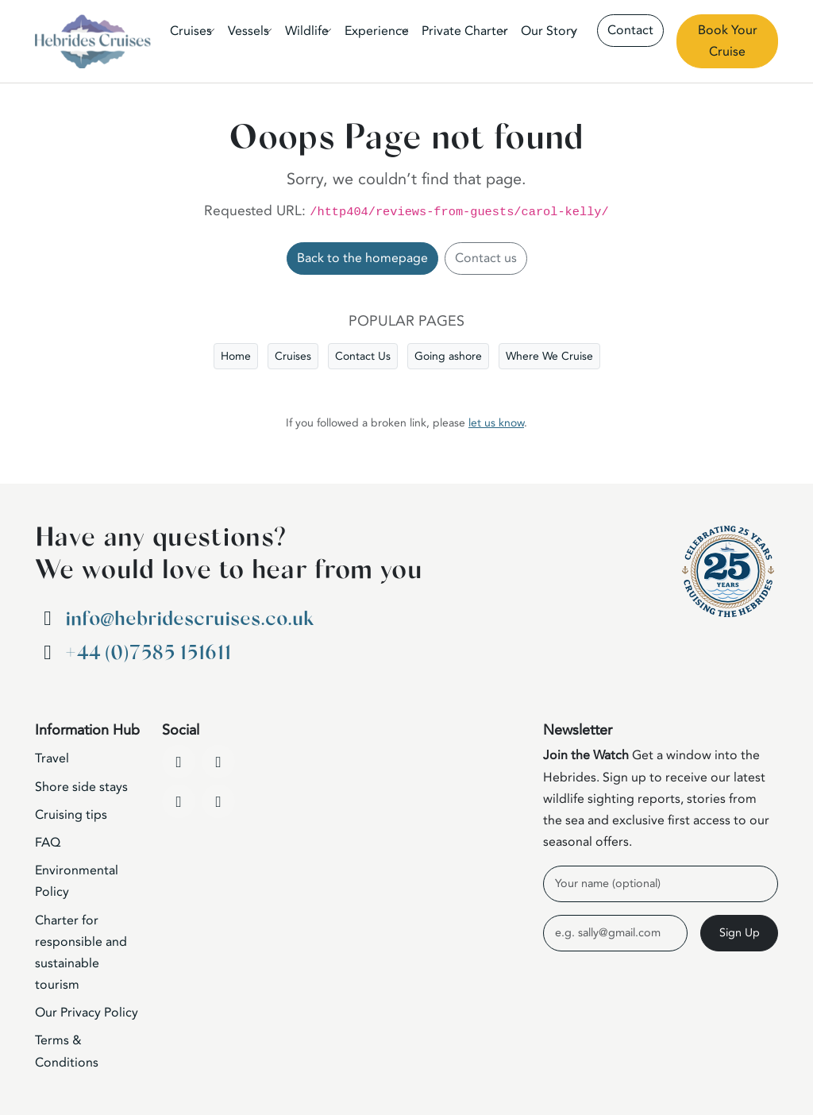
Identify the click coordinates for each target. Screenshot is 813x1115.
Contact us (486, 258)
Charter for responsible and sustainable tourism (81, 953)
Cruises (293, 356)
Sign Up (739, 932)
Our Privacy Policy (86, 1012)
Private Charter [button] (465, 31)
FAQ (47, 842)
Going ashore (448, 356)
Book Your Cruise (727, 40)
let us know (496, 422)
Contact (630, 30)
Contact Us (363, 356)
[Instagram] (178, 801)
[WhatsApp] (218, 801)
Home (236, 356)
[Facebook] (178, 761)
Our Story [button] (549, 31)
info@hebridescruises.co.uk (189, 619)
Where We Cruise (549, 356)
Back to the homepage (362, 258)
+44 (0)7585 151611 (148, 653)
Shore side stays (81, 787)
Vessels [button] (248, 31)
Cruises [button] (191, 31)
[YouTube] (218, 761)
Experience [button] (377, 31)
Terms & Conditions (66, 1051)
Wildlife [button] (307, 31)
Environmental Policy (76, 881)
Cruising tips (71, 815)
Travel (52, 758)
